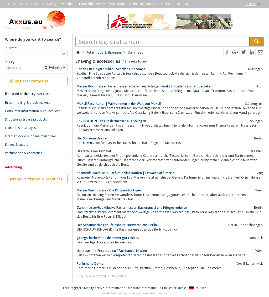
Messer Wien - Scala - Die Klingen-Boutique (109, 190)
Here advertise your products (35, 178)
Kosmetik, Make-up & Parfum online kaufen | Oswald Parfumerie (125, 173)
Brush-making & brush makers (27, 102)
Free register (72, 288)
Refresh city (55, 67)
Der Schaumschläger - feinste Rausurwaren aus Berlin (117, 225)
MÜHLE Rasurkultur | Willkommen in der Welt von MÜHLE (119, 103)
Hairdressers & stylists (21, 128)
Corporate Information (142, 288)
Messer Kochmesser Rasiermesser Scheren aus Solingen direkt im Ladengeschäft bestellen (144, 86)
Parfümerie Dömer (91, 263)
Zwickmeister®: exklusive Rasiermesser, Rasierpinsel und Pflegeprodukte (132, 207)
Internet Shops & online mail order (30, 136)
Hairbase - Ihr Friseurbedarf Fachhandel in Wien (112, 250)
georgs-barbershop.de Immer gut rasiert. (108, 238)
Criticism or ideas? (173, 288)
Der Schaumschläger (92, 138)
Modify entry (93, 288)
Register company (28, 81)
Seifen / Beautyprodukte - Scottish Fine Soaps (111, 69)
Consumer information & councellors (32, 111)
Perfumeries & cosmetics (23, 153)
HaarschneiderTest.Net (94, 151)
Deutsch (197, 288)
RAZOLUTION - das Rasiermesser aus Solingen (111, 121)
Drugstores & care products (26, 119)
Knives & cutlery (16, 144)
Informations (114, 288)
